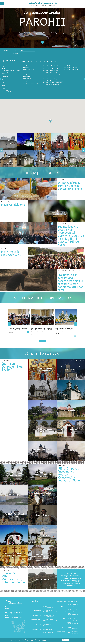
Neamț (15, 52)
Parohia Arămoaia (26, 80)
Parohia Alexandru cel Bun (28, 69)
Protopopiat (7, 52)
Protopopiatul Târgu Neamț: (61, 602)
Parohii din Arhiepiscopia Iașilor (43, 3)
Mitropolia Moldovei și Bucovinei (13, 612)
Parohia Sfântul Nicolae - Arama (71, 69)
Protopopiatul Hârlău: (36, 624)
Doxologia (7, 615)
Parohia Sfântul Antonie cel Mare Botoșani (52, 82)
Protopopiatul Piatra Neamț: (36, 630)
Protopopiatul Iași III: (36, 615)
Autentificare (52, 5)
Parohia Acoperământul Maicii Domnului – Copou (11, 72)
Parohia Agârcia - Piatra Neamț (9, 92)
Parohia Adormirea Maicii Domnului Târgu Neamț (11, 84)
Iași (15, 50)
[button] (50, 121)
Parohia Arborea (26, 76)
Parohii (32, 5)
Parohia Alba (25, 65)
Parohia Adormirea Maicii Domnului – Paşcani (10, 87)
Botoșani (16, 53)
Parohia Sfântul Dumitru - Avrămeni (72, 65)
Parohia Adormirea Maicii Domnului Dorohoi (10, 78)
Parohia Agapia (5, 90)
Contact (46, 5)
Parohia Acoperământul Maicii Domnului (11, 70)
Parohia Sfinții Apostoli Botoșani (50, 72)
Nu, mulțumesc (73, 639)
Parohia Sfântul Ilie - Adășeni (70, 67)
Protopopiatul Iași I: (36, 605)
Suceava (16, 55)
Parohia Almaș (25, 73)
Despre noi (8, 607)
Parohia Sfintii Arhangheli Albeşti (50, 70)
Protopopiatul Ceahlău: (61, 612)
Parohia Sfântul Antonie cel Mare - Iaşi (52, 80)
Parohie (6, 50)
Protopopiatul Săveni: (61, 631)
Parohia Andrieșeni (26, 74)
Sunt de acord (65, 639)
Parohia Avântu (25, 82)
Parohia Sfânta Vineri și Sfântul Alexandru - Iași (52, 76)
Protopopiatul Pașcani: (36, 619)
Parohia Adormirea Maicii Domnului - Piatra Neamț (10, 75)
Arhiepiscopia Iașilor (39, 5)
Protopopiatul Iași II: (36, 610)
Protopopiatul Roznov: (61, 606)
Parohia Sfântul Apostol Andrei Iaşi (51, 84)
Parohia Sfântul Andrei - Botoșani (50, 79)
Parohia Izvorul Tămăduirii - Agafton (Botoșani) (30, 84)
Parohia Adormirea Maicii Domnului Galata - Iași (11, 81)
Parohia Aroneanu (26, 78)
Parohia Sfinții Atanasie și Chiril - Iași (51, 74)
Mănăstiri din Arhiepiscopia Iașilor (14, 617)
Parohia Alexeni (26, 71)
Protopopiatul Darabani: (63, 626)
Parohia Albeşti (25, 67)
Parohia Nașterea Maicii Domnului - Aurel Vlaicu (52, 66)
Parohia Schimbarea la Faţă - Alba (50, 68)
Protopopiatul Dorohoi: (61, 621)
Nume (21, 50)
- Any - (8, 61)
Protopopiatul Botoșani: (63, 617)
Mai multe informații (43, 640)
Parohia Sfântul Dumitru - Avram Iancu (52, 86)
